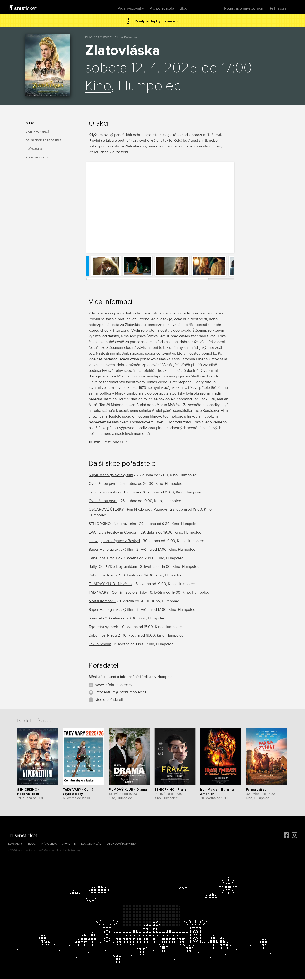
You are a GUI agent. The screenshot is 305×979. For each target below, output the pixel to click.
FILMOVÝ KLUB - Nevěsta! (110, 583)
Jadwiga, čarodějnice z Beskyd (114, 541)
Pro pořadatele (162, 8)
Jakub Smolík (100, 644)
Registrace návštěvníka (243, 8)
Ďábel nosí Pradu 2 (104, 558)
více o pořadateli (109, 699)
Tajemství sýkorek (103, 626)
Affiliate (69, 844)
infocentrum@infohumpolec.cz (121, 692)
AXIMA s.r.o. (47, 850)
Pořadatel (34, 149)
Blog (183, 8)
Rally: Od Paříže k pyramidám (113, 566)
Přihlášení (278, 8)
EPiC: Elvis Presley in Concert (113, 532)
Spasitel (95, 618)
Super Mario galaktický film (111, 475)
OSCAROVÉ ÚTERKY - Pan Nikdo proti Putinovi (128, 509)
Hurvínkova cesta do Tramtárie (114, 492)
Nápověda (49, 844)
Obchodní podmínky (122, 844)
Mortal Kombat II (102, 601)
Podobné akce (36, 157)
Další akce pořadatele (43, 140)
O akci (30, 123)
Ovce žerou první (103, 483)
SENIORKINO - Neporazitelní (112, 523)
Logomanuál (91, 844)
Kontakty (15, 844)
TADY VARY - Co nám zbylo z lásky (118, 592)
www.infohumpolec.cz (113, 684)
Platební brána (66, 850)
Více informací (37, 132)
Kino (98, 86)
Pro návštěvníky (131, 8)
